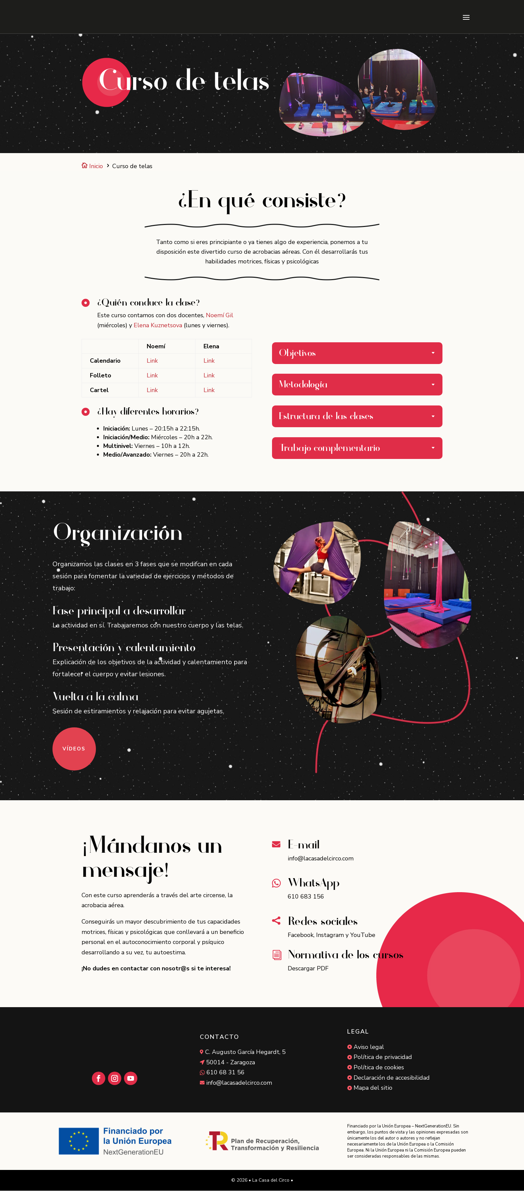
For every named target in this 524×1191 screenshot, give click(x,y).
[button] (466, 17)
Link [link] (152, 361)
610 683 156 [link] (306, 897)
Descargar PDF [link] (308, 969)
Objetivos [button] (297, 353)
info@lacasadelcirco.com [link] (321, 859)
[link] (75, 16)
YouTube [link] (362, 935)
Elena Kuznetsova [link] (158, 326)
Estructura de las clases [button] (326, 416)
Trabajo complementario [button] (329, 448)
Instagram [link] (330, 935)
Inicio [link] (92, 166)
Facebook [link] (300, 935)
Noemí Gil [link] (219, 316)
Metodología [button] (303, 385)
